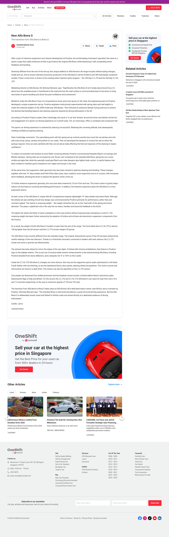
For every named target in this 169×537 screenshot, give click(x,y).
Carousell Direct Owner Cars (65, 486)
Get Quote (24, 369)
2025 (115, 478)
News (157, 16)
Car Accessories (141, 472)
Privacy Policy (87, 518)
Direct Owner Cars (141, 459)
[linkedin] (113, 46)
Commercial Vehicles (142, 470)
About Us (77, 518)
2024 (110, 478)
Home (10, 25)
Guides (133, 16)
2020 (110, 472)
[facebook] (86, 46)
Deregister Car (60, 467)
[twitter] (100, 46)
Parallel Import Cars (142, 467)
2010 (110, 459)
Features (145, 16)
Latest (12, 392)
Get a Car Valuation (62, 464)
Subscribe (155, 503)
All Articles (15, 16)
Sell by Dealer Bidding (63, 456)
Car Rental (138, 464)
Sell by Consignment (62, 459)
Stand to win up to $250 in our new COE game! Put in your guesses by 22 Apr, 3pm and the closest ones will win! (84, 2)
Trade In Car (59, 470)
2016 (110, 467)
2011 (115, 459)
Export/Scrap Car (61, 462)
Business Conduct (100, 518)
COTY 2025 (60, 8)
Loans (84, 459)
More (49, 8)
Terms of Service (66, 518)
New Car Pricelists (62, 478)
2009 (115, 456)
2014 (110, 464)
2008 (110, 456)
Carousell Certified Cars (64, 483)
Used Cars (138, 462)
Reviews (120, 16)
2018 (110, 470)
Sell (27, 8)
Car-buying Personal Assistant (66, 480)
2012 (110, 462)
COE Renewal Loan (89, 456)
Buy (33, 8)
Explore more (115, 384)
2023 (115, 475)
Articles (41, 8)
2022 (110, 475)
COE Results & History (90, 470)
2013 (115, 462)
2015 (115, 464)
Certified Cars (140, 456)
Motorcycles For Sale (142, 475)
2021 (115, 472)
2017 (115, 467)
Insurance (85, 462)
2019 (115, 470)
